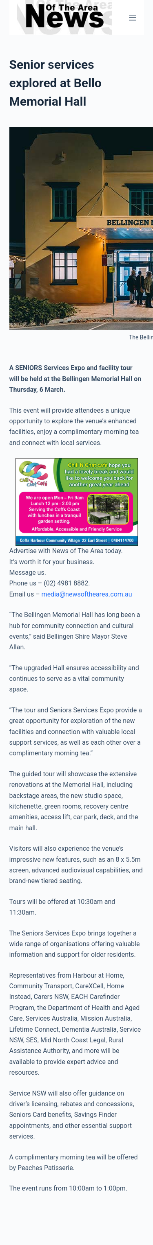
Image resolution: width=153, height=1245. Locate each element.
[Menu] (132, 17)
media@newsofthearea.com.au (87, 594)
